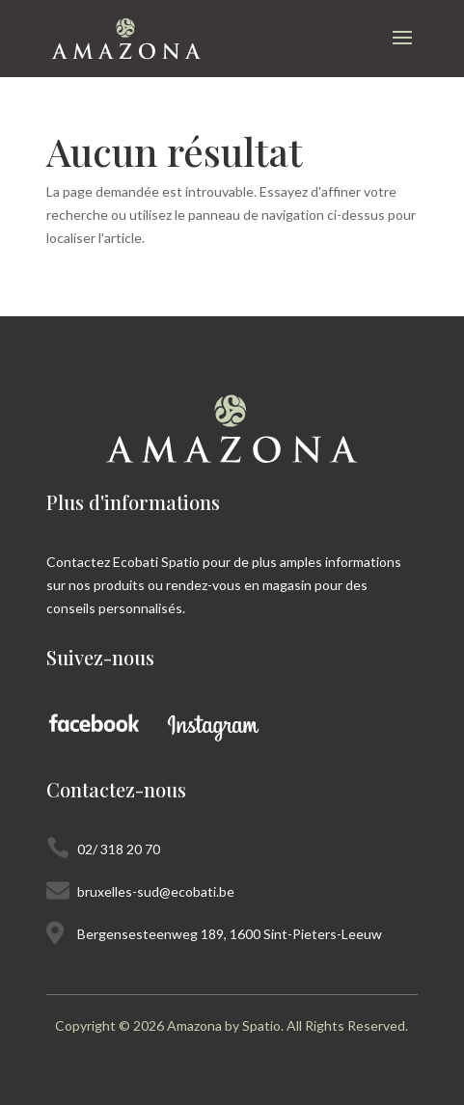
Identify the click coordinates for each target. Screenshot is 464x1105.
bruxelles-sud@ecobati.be (155, 891)
